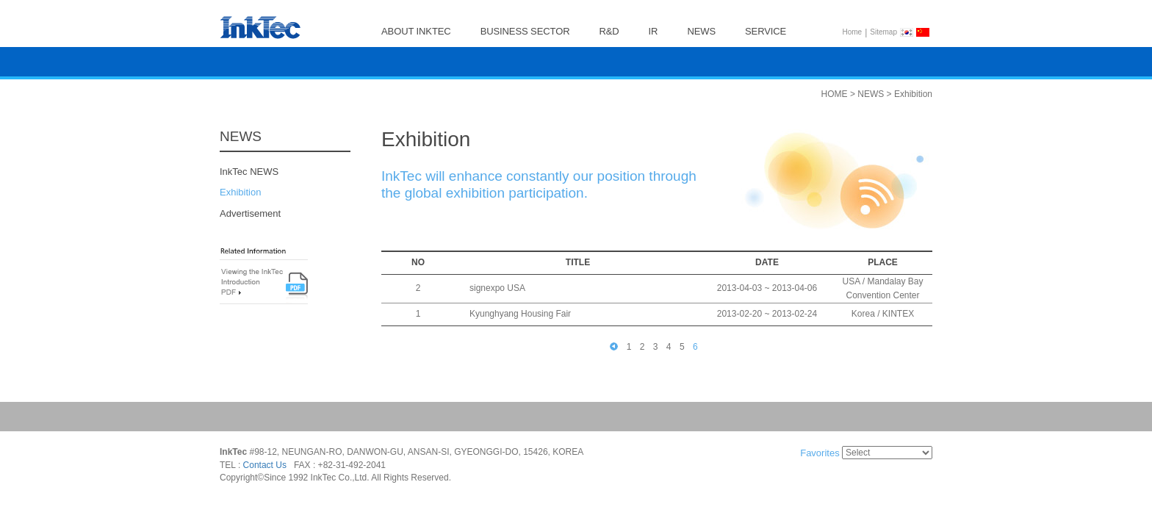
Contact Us (265, 465)
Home (853, 32)
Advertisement (250, 213)
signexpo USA (497, 289)
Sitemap (883, 32)
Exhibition (240, 192)
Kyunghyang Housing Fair (520, 314)
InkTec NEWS (249, 171)
